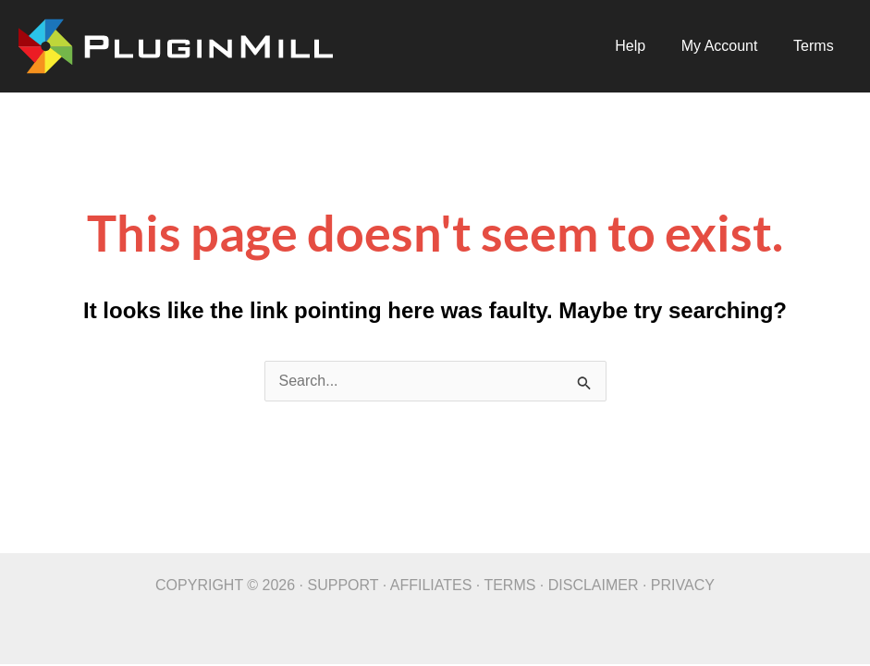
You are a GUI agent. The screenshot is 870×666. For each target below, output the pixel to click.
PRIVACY (683, 585)
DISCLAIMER (593, 585)
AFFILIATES (431, 585)
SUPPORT (343, 585)
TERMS (509, 585)
